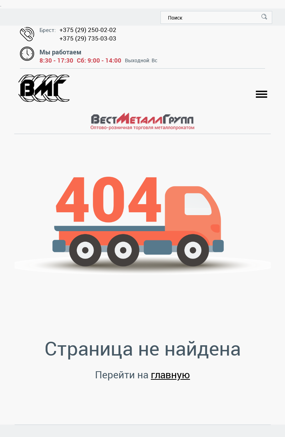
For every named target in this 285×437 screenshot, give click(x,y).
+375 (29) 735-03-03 (87, 38)
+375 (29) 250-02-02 (87, 30)
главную (170, 374)
